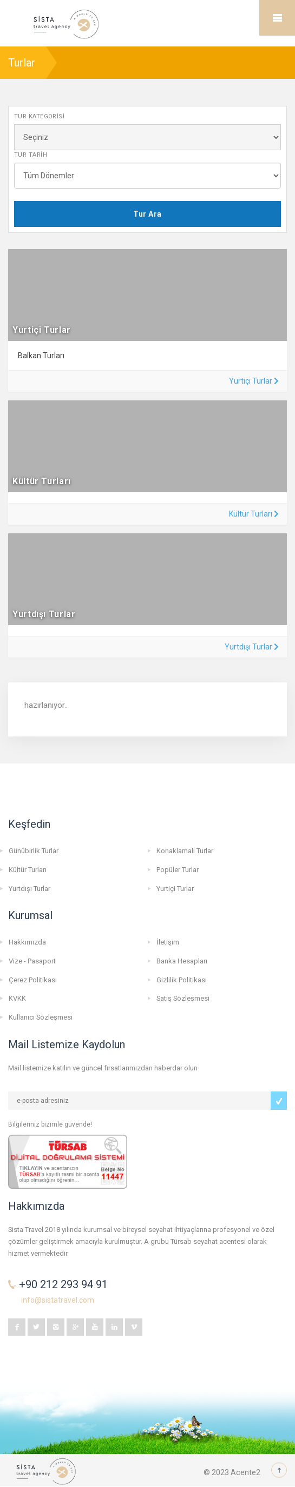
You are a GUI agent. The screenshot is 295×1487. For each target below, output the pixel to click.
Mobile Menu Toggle (277, 18)
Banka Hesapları (181, 961)
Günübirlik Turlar (33, 851)
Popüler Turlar (177, 870)
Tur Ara (147, 214)
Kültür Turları (254, 514)
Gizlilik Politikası (181, 980)
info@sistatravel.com (57, 1300)
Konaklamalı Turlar (184, 851)
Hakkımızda (27, 942)
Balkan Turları (41, 355)
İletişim (167, 942)
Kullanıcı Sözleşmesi (41, 1017)
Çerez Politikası (33, 980)
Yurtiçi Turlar (254, 381)
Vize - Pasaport (32, 961)
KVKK (17, 998)
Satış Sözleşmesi (182, 998)
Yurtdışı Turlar (252, 646)
